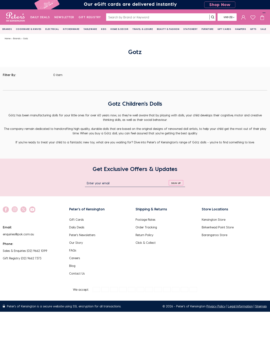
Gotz (25, 38)
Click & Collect (146, 242)
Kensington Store (213, 219)
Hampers (240, 29)
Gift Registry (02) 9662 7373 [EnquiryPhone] (22, 258)
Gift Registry (90, 17)
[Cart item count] (262, 17)
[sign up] (176, 182)
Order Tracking (146, 227)
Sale (263, 29)
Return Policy (144, 235)
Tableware (90, 29)
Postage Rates (145, 219)
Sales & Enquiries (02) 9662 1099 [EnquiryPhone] (25, 250)
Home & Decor (119, 29)
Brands (7, 29)
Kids (103, 29)
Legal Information (240, 306)
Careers (74, 258)
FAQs (72, 250)
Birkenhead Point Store (218, 227)
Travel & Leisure (142, 29)
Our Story (76, 242)
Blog (72, 265)
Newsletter (64, 17)
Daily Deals (40, 17)
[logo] (15, 17)
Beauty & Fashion (168, 29)
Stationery (190, 29)
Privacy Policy (216, 306)
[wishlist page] (252, 17)
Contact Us (77, 273)
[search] (213, 17)
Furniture (208, 29)
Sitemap (261, 306)
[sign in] (243, 17)
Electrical (52, 29)
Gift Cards (224, 29)
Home (8, 38)
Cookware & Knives (28, 29)
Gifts (253, 29)
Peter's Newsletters (82, 235)
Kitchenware (71, 29)
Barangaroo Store (214, 235)
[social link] (6, 209)
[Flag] (227, 17)
